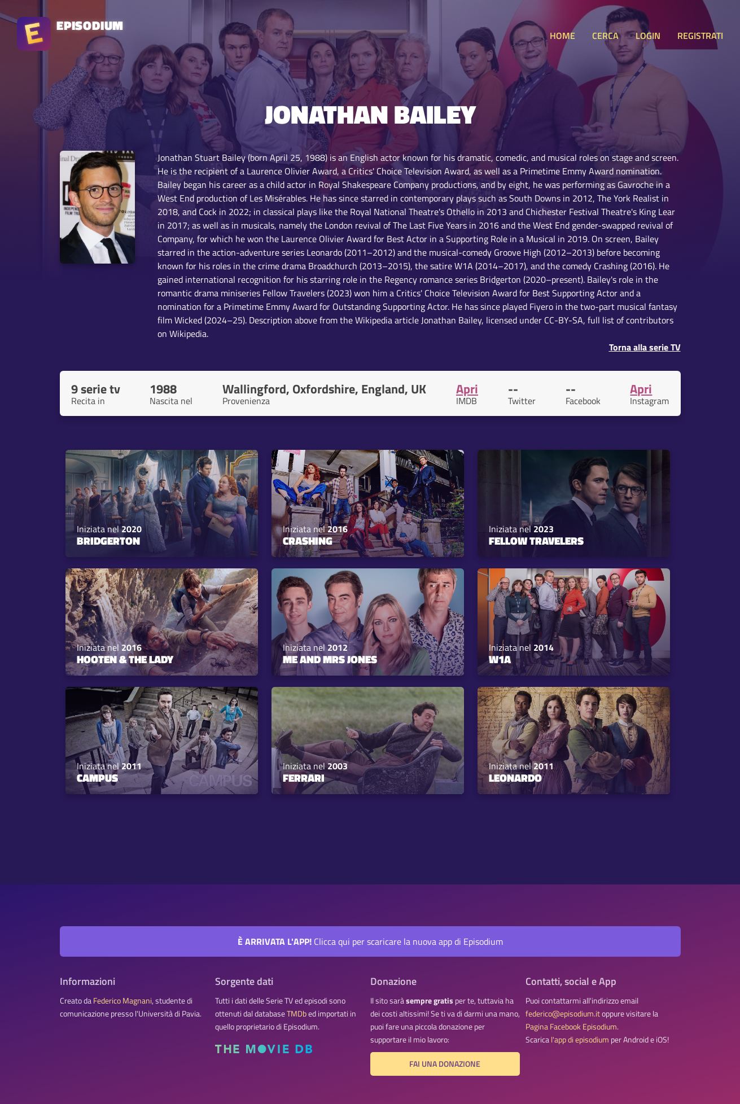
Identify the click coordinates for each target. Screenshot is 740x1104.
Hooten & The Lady (125, 659)
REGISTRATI (700, 35)
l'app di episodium (580, 1039)
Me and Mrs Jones (330, 659)
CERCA (605, 35)
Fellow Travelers (536, 541)
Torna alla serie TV (645, 347)
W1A (500, 659)
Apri (467, 388)
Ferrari (304, 778)
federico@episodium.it (563, 1013)
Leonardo (515, 778)
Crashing (307, 541)
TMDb (296, 1013)
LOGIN (648, 35)
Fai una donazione (444, 1064)
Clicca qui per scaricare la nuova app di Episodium (370, 941)
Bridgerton (108, 541)
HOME (562, 35)
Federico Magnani (122, 1001)
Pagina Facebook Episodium (571, 1026)
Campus (97, 778)
